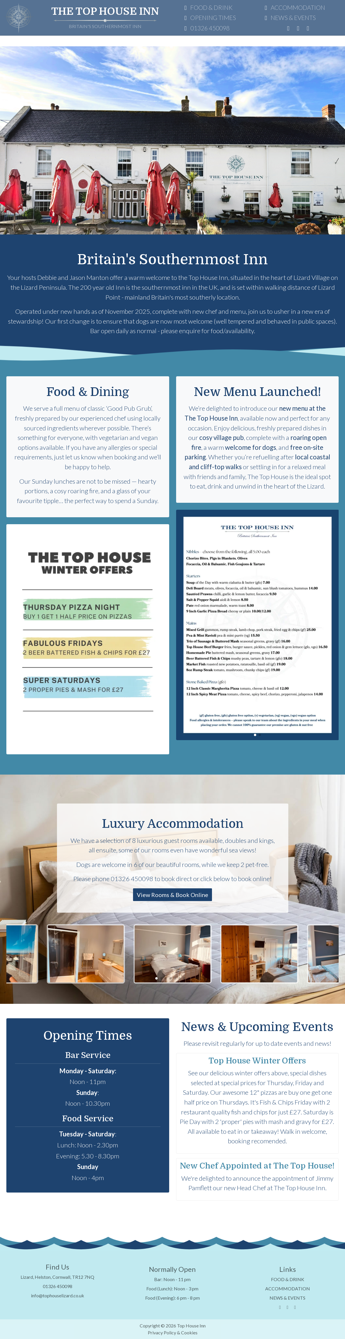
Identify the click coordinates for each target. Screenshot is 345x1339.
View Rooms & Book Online (172, 894)
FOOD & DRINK (207, 7)
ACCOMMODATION (293, 7)
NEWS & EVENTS (289, 17)
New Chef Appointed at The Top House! (257, 1166)
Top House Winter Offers (257, 1060)
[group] (87, 639)
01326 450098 (206, 28)
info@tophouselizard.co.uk (57, 1295)
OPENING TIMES (209, 17)
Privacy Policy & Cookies (173, 1332)
